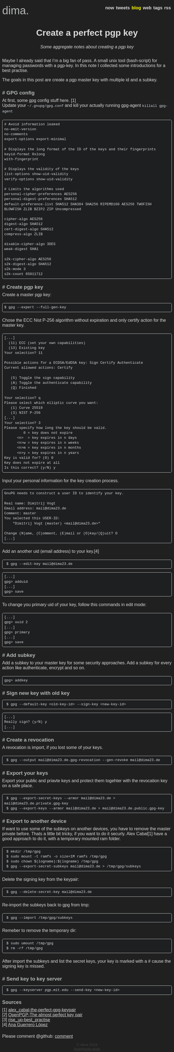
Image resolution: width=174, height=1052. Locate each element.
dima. (15, 10)
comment (64, 1035)
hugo (78, 1048)
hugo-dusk (91, 1048)
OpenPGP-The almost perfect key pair (45, 1013)
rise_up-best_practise (29, 1018)
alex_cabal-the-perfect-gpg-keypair (42, 1008)
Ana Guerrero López (28, 1023)
